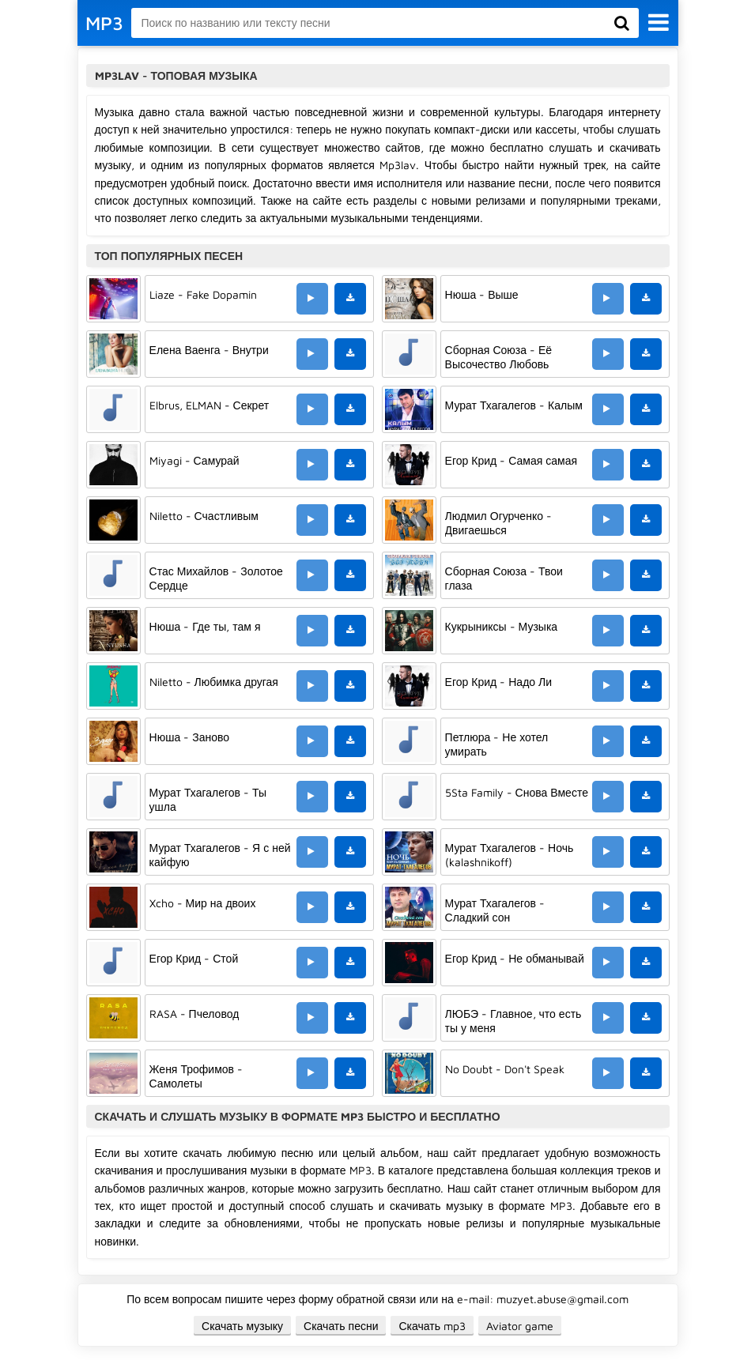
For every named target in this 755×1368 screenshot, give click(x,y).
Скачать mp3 (432, 1325)
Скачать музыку (242, 1325)
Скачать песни (341, 1325)
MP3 (104, 23)
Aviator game (519, 1325)
